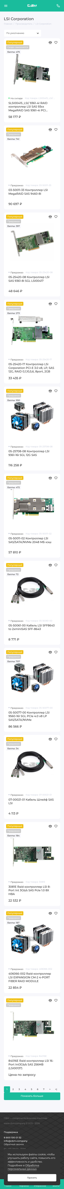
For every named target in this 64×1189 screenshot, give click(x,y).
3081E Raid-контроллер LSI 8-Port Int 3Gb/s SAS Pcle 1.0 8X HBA (30, 890)
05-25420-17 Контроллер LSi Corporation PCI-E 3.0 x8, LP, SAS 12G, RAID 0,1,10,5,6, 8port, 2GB (31, 367)
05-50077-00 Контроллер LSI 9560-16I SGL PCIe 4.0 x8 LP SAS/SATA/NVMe (29, 716)
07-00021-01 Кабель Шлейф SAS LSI (31, 801)
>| (56, 1089)
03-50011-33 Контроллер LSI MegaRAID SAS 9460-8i (28, 191)
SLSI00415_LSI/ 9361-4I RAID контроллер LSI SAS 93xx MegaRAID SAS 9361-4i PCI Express (28, 106)
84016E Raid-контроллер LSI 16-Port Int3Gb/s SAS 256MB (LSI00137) (31, 1064)
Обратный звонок (14, 1144)
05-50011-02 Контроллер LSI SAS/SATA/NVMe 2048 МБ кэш (30, 540)
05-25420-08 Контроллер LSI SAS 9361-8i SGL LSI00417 (29, 278)
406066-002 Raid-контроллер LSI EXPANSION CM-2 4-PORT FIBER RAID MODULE (30, 977)
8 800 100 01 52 (12, 1137)
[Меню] (6, 6)
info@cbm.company (15, 1141)
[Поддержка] (58, 6)
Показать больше (32, 1095)
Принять (32, 1177)
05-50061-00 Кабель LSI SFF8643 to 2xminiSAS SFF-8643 (32, 627)
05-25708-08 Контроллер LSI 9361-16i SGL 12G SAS (29, 453)
